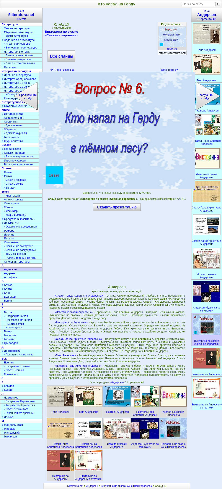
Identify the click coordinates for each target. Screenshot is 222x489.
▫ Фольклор (11, 211)
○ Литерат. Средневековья (19, 79)
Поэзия (6, 168)
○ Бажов (7, 285)
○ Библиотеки (10, 137)
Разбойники (169, 69)
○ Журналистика (12, 141)
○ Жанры (7, 207)
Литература (10, 24)
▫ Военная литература (17, 59)
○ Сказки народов (13, 152)
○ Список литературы (15, 261)
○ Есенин (7, 362)
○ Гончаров (9, 335)
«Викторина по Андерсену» (71, 322)
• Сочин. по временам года (21, 258)
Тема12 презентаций (206, 15)
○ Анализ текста (12, 199)
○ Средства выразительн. (18, 219)
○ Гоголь (7, 312)
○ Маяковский (11, 432)
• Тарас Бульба (14, 327)
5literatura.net (75, 485)
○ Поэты (7, 172)
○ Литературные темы (16, 51)
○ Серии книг (10, 121)
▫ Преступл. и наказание (18, 354)
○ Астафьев (9, 277)
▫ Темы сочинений (15, 253)
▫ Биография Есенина (17, 366)
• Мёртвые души (15, 324)
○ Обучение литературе (17, 32)
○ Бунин (7, 300)
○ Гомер (7, 331)
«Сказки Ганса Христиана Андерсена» (79, 295)
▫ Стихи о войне (13, 183)
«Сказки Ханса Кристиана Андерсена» (78, 339)
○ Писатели (9, 67)
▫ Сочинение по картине (18, 246)
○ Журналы (9, 129)
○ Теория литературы (15, 28)
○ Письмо (8, 238)
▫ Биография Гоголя (16, 316)
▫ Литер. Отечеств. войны (19, 63)
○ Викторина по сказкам (17, 164)
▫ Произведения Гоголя (18, 319)
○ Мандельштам (12, 424)
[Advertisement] (116, 41)
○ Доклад (8, 234)
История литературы (16, 71)
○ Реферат (9, 230)
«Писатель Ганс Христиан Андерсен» (78, 365)
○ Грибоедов (10, 343)
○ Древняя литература (16, 75)
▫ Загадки (9, 187)
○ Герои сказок (11, 148)
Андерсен (92, 485)
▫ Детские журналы (15, 133)
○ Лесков (7, 417)
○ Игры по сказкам (14, 160)
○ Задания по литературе (18, 40)
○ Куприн (7, 389)
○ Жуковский (10, 374)
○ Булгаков (9, 296)
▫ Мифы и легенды (15, 214)
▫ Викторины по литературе (20, 47)
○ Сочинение (10, 242)
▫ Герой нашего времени (18, 413)
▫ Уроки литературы (16, 35)
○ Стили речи (10, 203)
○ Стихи (7, 176)
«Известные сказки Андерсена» (74, 312)
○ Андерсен (9, 269)
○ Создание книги (13, 117)
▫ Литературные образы (18, 55)
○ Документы (10, 222)
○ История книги (12, 113)
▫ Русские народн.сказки (18, 156)
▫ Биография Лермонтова (19, 401)
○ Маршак (8, 428)
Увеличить (172, 47)
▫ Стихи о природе (15, 179)
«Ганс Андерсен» (65, 355)
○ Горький (8, 339)
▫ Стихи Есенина (14, 370)
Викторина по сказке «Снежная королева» (61, 33)
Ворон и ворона (62, 69)
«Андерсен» (117, 382)
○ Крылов (8, 385)
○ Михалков (9, 436)
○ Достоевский (11, 350)
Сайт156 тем (21, 15)
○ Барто (7, 288)
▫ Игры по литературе (17, 43)
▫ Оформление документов (20, 226)
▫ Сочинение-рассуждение (20, 250)
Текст (5, 191)
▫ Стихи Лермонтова (16, 409)
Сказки (6, 145)
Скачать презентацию (117, 207)
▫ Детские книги (13, 125)
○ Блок (6, 292)
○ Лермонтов (10, 397)
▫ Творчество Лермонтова (19, 405)
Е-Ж (4, 358)
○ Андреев (8, 273)
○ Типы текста (11, 195)
